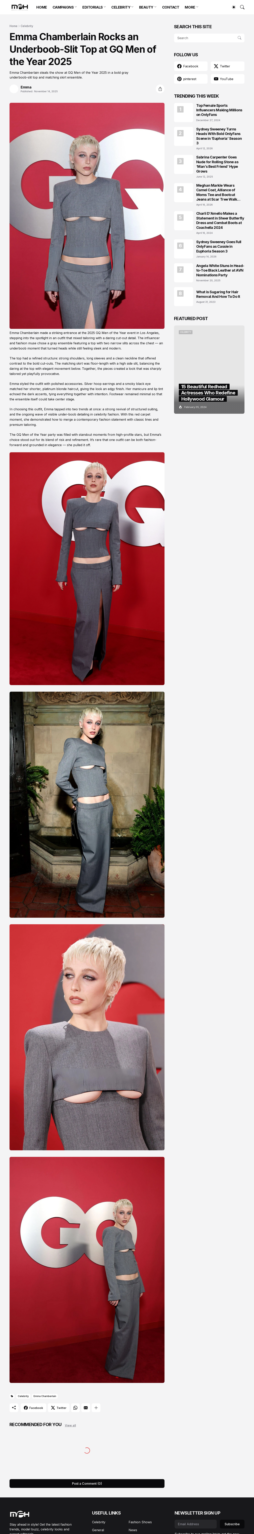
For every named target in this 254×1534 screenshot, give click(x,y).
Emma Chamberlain (45, 1396)
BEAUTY (146, 7)
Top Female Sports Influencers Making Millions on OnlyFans (219, 110)
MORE (190, 7)
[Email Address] (196, 1524)
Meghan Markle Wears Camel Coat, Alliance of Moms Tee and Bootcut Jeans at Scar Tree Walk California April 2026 (216, 192)
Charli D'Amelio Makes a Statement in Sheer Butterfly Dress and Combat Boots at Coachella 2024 (220, 220)
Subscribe (232, 1524)
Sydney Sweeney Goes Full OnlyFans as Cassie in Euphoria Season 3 (218, 246)
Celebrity (27, 26)
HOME (41, 7)
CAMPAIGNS (63, 7)
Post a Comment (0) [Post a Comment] (87, 1483)
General (98, 1530)
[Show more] (96, 1407)
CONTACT (170, 7)
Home (13, 26)
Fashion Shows (140, 1522)
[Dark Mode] (232, 7)
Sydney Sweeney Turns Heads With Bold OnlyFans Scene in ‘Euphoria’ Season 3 (219, 136)
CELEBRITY (120, 7)
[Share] (160, 88)
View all (70, 1425)
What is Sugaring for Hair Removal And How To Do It (218, 294)
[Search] (240, 7)
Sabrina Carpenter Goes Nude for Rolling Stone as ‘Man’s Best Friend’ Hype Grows (217, 164)
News (133, 1530)
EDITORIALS (92, 7)
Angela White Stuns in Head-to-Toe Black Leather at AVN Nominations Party (220, 270)
